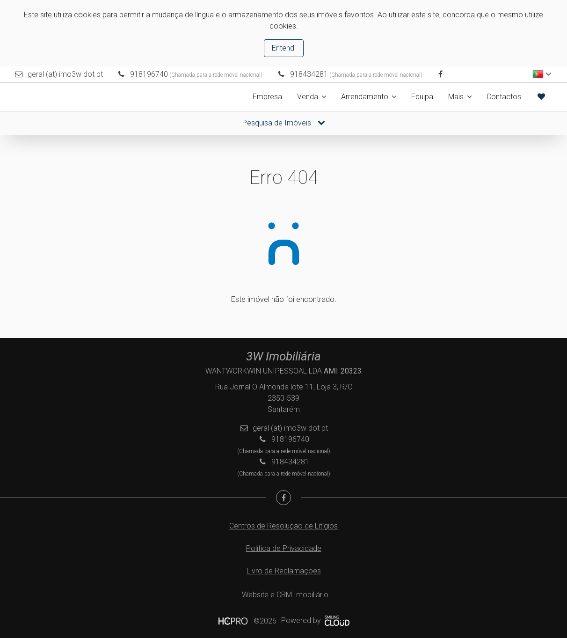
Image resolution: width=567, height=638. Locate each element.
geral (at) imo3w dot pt (65, 74)
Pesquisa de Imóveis (283, 122)
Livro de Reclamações (284, 570)
